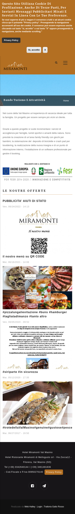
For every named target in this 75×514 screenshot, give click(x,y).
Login (40, 506)
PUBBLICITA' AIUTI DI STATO (24, 200)
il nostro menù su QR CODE (23, 256)
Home (66, 100)
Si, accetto (34, 50)
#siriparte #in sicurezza (20, 371)
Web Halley (29, 506)
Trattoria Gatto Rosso (54, 506)
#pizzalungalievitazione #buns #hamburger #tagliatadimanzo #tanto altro (35, 314)
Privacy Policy (11, 40)
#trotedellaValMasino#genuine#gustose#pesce (37, 427)
